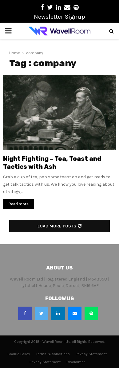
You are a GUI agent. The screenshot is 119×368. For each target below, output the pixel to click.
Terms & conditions (53, 354)
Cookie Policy (18, 354)
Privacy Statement (91, 354)
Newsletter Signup (59, 16)
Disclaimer (75, 362)
